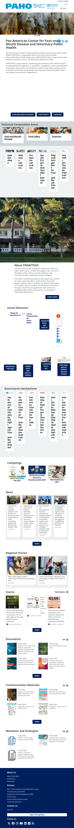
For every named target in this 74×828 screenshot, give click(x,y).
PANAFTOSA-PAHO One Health (45, 324)
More (37, 544)
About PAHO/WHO (13, 776)
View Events (60, 592)
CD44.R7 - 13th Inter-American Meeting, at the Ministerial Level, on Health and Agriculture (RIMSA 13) (26, 755)
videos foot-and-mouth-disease (28, 370)
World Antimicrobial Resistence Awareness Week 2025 (37, 477)
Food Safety (43, 114)
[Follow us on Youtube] (21, 824)
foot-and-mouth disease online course (64, 369)
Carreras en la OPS (47, 366)
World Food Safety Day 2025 (17, 479)
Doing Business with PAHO (16, 792)
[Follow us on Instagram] (17, 824)
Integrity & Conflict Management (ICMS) (20, 794)
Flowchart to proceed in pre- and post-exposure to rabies (57, 692)
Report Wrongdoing (37, 815)
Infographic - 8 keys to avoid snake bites (57, 707)
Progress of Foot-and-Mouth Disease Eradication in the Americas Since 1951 (26, 693)
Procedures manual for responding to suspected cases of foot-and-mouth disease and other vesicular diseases (57, 664)
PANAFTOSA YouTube (10, 367)
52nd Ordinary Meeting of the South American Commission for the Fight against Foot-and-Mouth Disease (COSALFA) (15, 615)
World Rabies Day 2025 (57, 481)
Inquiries (10, 810)
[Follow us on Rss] (33, 824)
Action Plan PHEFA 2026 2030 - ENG (58, 646)
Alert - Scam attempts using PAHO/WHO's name (23, 789)
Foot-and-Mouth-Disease (23, 114)
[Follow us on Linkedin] (25, 824)
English (60, 1)
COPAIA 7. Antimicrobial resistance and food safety (25, 738)
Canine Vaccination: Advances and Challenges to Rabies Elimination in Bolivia (52, 578)
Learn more (52, 297)
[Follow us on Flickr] (29, 824)
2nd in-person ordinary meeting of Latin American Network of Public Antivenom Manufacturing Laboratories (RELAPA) (56, 615)
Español (65, 1)
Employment (11, 779)
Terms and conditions (14, 802)
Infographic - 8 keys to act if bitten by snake (26, 707)
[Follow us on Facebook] (13, 824)
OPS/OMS (58, 345)
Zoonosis (58, 114)
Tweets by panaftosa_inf (15, 314)
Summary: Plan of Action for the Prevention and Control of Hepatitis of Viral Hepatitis (58, 739)
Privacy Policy (11, 797)
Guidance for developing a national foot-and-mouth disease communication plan (26, 662)
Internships (11, 781)
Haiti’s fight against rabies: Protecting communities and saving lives (21, 578)
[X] (9, 824)
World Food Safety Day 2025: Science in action (43, 605)
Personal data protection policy (17, 799)
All (64, 639)
